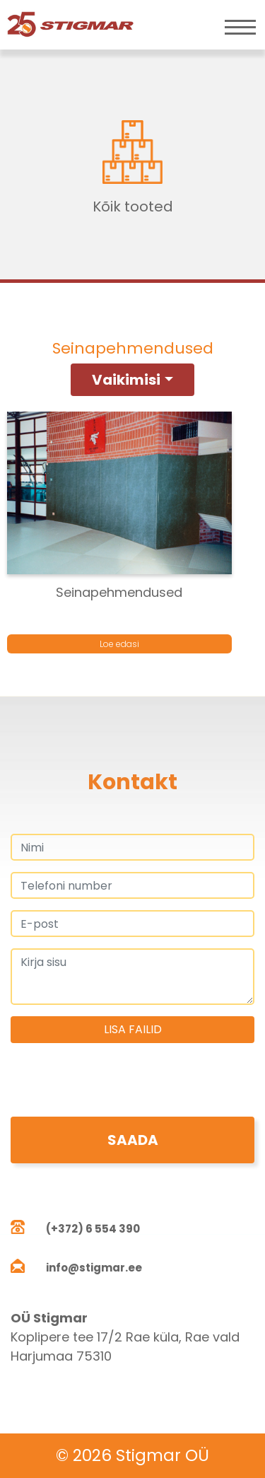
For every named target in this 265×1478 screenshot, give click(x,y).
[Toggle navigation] (240, 27)
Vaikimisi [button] (126, 380)
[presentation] (118, 1089)
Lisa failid (133, 1029)
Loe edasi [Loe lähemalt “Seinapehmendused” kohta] (119, 644)
